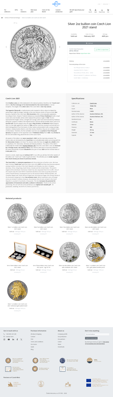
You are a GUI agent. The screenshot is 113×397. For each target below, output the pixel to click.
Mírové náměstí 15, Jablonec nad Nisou (85, 75)
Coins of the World (46, 11)
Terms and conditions (37, 342)
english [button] (105, 4)
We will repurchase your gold (77, 11)
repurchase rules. (85, 53)
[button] (10, 47)
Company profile (62, 334)
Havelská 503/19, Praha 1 (81, 70)
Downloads (61, 347)
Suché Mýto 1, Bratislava (81, 78)
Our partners (61, 339)
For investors (23, 11)
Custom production (59, 11)
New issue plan (34, 11)
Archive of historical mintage (12, 17)
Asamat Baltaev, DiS (29, 146)
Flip (15, 23)
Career (60, 342)
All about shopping (36, 334)
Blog (32, 349)
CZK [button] (99, 4)
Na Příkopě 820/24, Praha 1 (82, 67)
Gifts (16, 10)
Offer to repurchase (102, 49)
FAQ (32, 339)
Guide (32, 347)
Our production (62, 336)
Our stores (34, 344)
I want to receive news (91, 338)
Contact (33, 336)
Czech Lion (93, 103)
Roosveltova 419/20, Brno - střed (83, 73)
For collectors (7, 11)
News (59, 344)
